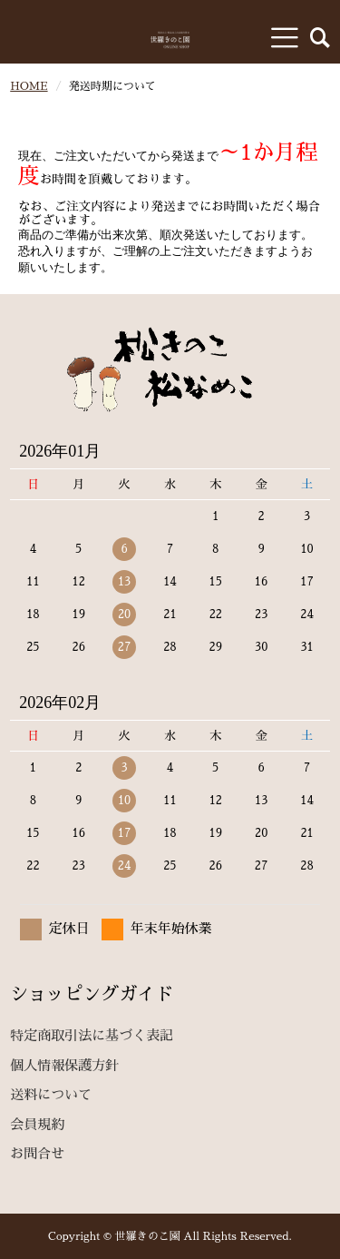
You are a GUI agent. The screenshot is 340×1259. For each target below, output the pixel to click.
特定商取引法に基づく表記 (91, 1035)
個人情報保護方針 (64, 1065)
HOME (28, 86)
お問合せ (37, 1153)
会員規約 (37, 1124)
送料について (51, 1094)
